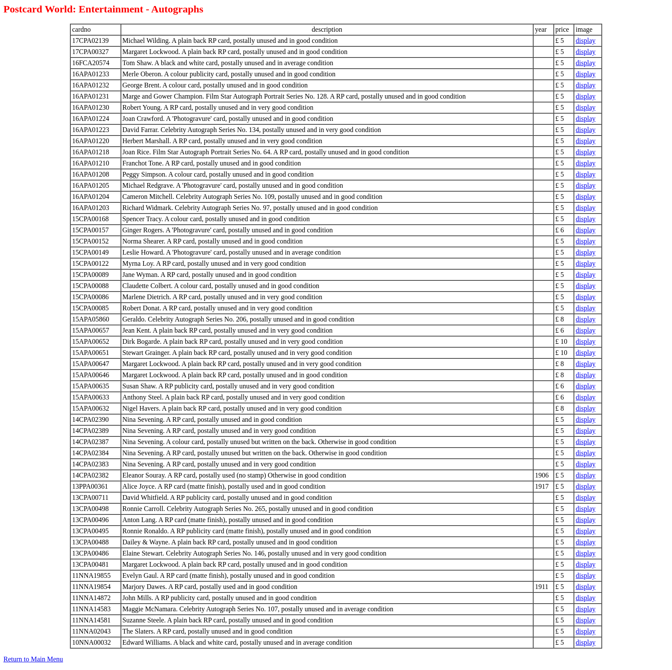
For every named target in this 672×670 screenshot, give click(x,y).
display (585, 40)
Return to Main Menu (33, 659)
